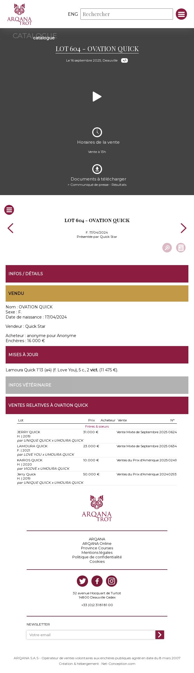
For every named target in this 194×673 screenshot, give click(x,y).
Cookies (97, 561)
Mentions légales (97, 552)
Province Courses (97, 548)
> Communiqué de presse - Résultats (97, 184)
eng (73, 14)
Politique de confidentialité (97, 557)
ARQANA (97, 539)
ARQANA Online (97, 543)
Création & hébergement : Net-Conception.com (97, 663)
